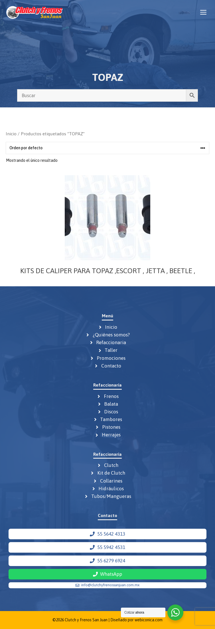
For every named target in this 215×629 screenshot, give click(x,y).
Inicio (11, 133)
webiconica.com (149, 620)
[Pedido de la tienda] (107, 148)
